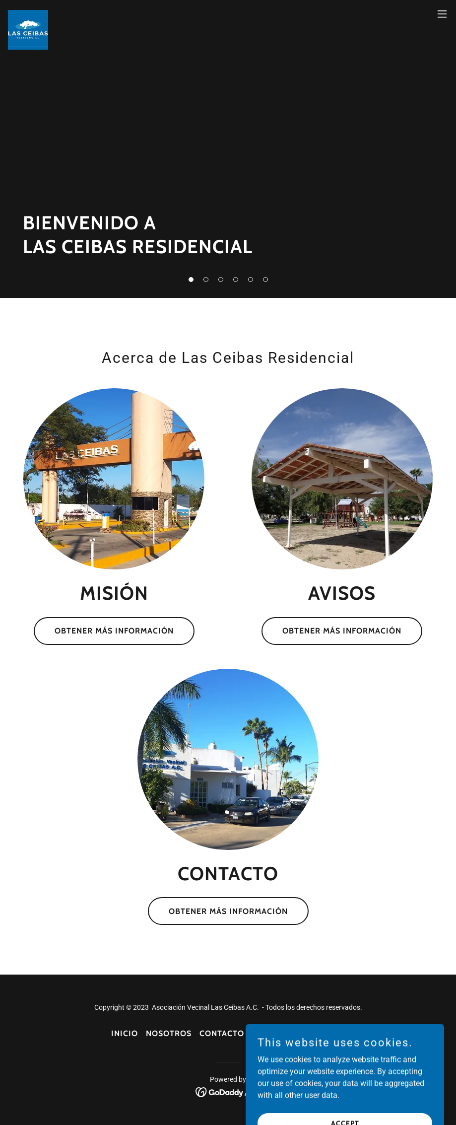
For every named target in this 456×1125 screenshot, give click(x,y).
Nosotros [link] (169, 1033)
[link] (28, 14)
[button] (191, 279)
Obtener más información (114, 630)
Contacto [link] (221, 1033)
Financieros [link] (317, 1033)
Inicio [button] (124, 1033)
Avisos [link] (267, 1033)
